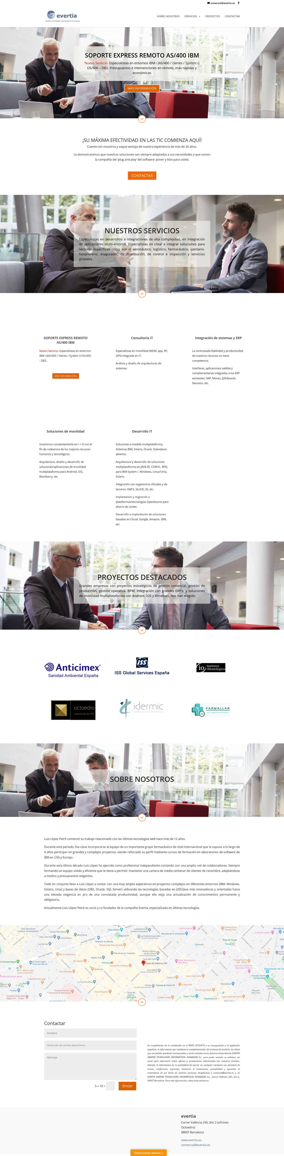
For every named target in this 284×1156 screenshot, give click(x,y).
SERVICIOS (190, 16)
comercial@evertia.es (195, 1145)
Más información (66, 376)
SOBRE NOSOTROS (168, 16)
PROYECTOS (212, 16)
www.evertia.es (191, 1140)
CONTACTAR (232, 16)
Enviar (127, 1085)
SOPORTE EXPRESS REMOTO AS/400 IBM (142, 55)
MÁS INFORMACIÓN (142, 88)
